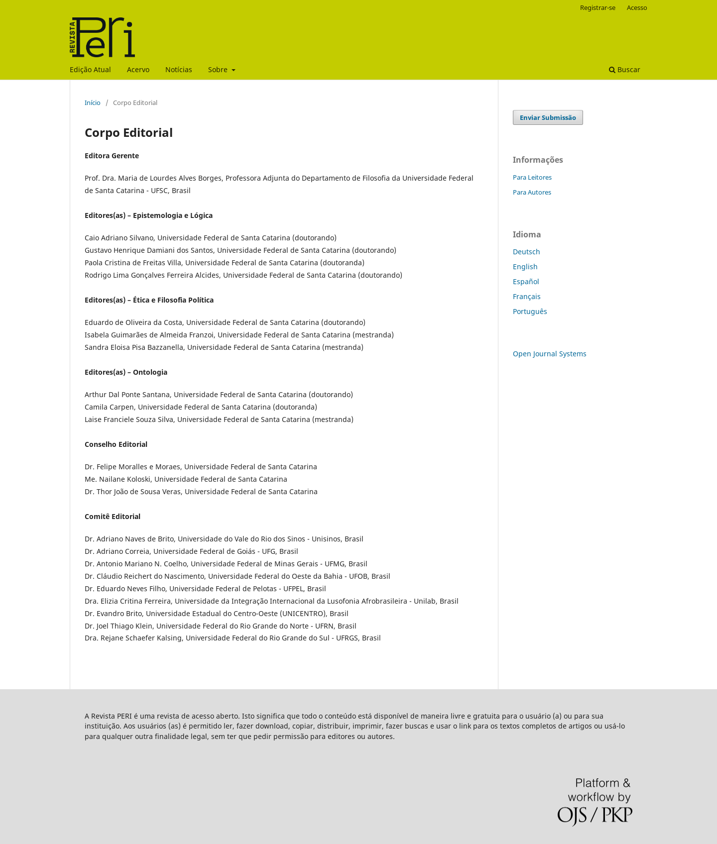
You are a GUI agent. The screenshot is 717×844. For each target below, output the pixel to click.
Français (527, 296)
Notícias (178, 69)
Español (526, 281)
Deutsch (526, 251)
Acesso (637, 7)
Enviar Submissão (548, 117)
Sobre (219, 69)
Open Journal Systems (550, 353)
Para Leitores (532, 177)
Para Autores (532, 192)
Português (530, 311)
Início (93, 102)
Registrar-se (597, 7)
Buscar (624, 69)
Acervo (138, 69)
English (525, 266)
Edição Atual (90, 69)
